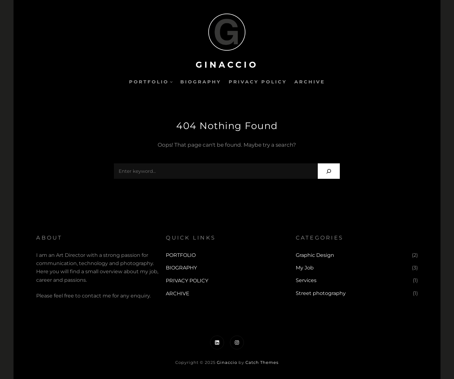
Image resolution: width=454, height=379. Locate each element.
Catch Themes (261, 362)
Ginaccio (227, 64)
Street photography (321, 293)
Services (306, 280)
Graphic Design (315, 255)
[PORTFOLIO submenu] (171, 81)
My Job (305, 268)
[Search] (329, 171)
